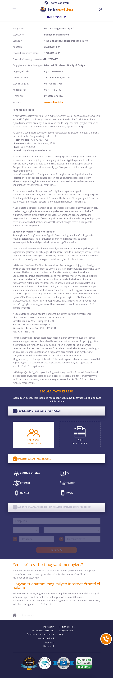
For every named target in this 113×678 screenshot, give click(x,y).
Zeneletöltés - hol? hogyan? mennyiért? (48, 564)
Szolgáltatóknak (66, 630)
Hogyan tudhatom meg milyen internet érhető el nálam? (56, 585)
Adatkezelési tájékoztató (43, 630)
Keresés (56, 550)
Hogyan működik (66, 626)
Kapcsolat (49, 642)
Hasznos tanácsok (46, 638)
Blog (61, 634)
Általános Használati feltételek (40, 634)
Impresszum (48, 626)
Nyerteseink (48, 646)
